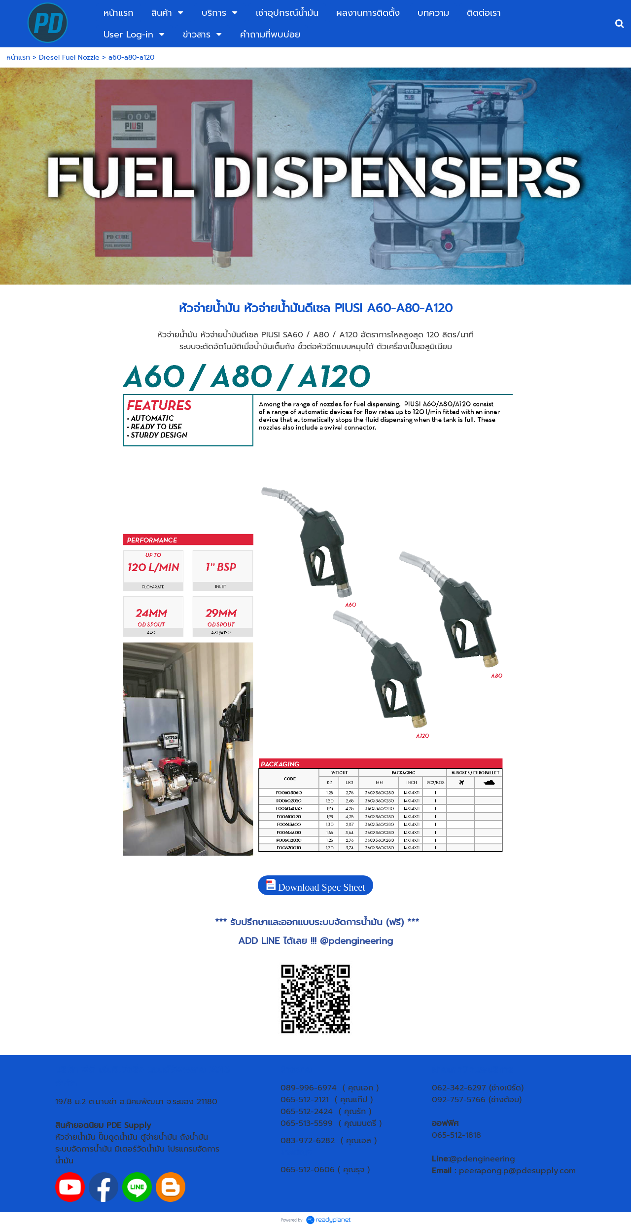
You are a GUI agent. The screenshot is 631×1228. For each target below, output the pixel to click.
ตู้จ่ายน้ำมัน (158, 1137)
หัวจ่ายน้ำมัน (75, 1137)
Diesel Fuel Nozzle (69, 57)
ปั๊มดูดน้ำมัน (118, 1137)
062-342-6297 (459, 1088)
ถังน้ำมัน (194, 1137)
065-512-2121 (304, 1100)
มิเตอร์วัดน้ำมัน (140, 1149)
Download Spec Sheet (315, 886)
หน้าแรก (18, 57)
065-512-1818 (456, 1135)
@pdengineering (356, 941)
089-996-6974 (308, 1088)
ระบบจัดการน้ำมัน (83, 1149)
